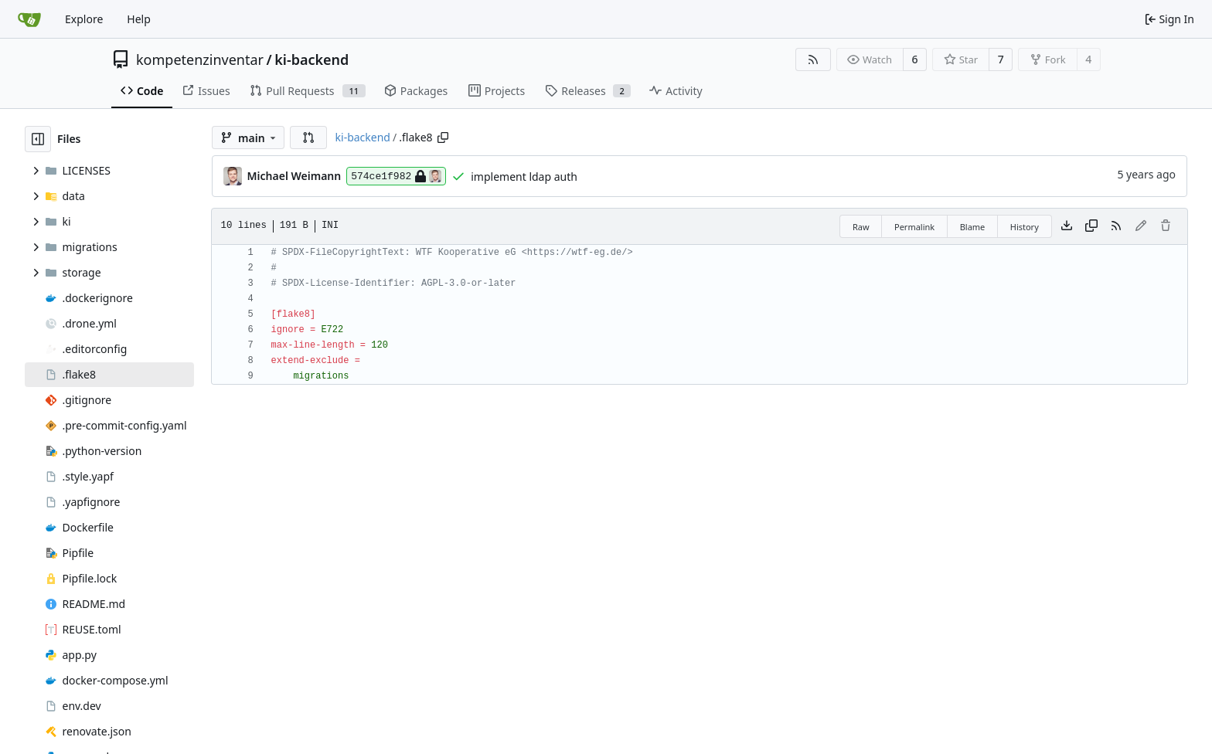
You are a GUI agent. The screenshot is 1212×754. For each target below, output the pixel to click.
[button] (308, 137)
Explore (84, 19)
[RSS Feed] (813, 59)
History (1024, 227)
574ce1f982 (396, 176)
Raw (861, 227)
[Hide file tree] (38, 139)
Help (139, 19)
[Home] (29, 19)
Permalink (914, 227)
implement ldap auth (524, 176)
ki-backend (311, 59)
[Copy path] (442, 137)
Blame (973, 227)
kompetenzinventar (200, 59)
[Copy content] (1091, 226)
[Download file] (1066, 226)
